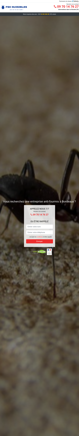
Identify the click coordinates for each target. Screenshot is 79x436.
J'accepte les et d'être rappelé (40, 237)
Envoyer (39, 241)
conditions (39, 237)
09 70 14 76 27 (66, 7)
